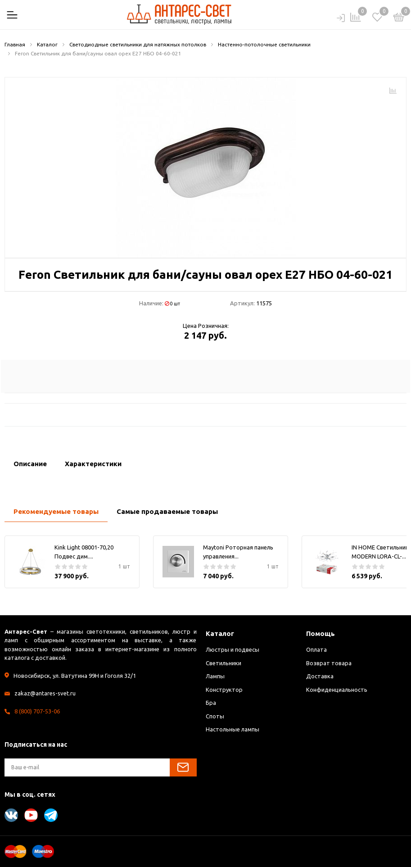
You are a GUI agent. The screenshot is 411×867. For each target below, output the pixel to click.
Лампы (215, 676)
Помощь (320, 633)
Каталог (220, 633)
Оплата (316, 649)
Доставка (320, 676)
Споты (215, 716)
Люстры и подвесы (232, 649)
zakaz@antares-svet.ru (45, 693)
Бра (211, 702)
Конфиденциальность (336, 689)
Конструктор (224, 689)
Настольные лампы (232, 729)
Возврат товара (329, 663)
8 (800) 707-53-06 (37, 711)
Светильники (223, 663)
